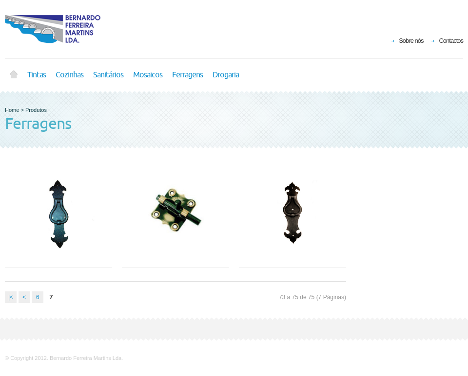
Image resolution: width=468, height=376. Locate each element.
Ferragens (187, 75)
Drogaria (226, 75)
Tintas (36, 75)
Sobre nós (411, 40)
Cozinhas (69, 75)
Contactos (451, 40)
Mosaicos (147, 75)
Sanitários (108, 75)
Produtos (36, 110)
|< (10, 297)
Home (13, 75)
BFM (58, 29)
